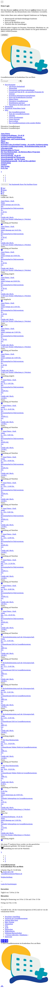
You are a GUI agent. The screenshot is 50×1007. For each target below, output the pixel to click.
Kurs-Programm (10, 84)
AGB (6, 927)
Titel (3, 188)
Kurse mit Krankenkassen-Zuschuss (20, 97)
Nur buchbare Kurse (30, 184)
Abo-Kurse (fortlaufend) (17, 86)
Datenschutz (9, 929)
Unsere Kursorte (14, 119)
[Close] (2, 2)
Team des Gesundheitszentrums (19, 114)
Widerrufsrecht (10, 931)
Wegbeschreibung (6, 877)
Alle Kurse (5, 184)
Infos (6, 110)
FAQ (6, 926)
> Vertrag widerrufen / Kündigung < (16, 935)
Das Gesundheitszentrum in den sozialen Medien (25, 123)
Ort (2, 192)
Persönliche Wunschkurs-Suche (15, 108)
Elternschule (13, 88)
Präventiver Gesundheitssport (18, 101)
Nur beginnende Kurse (16, 184)
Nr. (2, 194)
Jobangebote (9, 924)
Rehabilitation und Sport (17, 103)
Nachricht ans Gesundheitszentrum (16, 918)
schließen (4, 35)
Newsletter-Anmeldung (12, 916)
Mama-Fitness (13, 99)
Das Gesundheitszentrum (17, 112)
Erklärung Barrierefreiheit (13, 933)
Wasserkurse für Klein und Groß (19, 105)
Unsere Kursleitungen (16, 117)
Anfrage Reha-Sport (11, 920)
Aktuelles (12, 115)
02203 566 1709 (8, 872)
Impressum (8, 937)
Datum (4, 190)
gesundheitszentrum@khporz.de (11, 874)
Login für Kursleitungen (9, 884)
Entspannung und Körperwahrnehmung (21, 90)
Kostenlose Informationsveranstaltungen (22, 95)
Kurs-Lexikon (13, 121)
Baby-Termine (9, 922)
